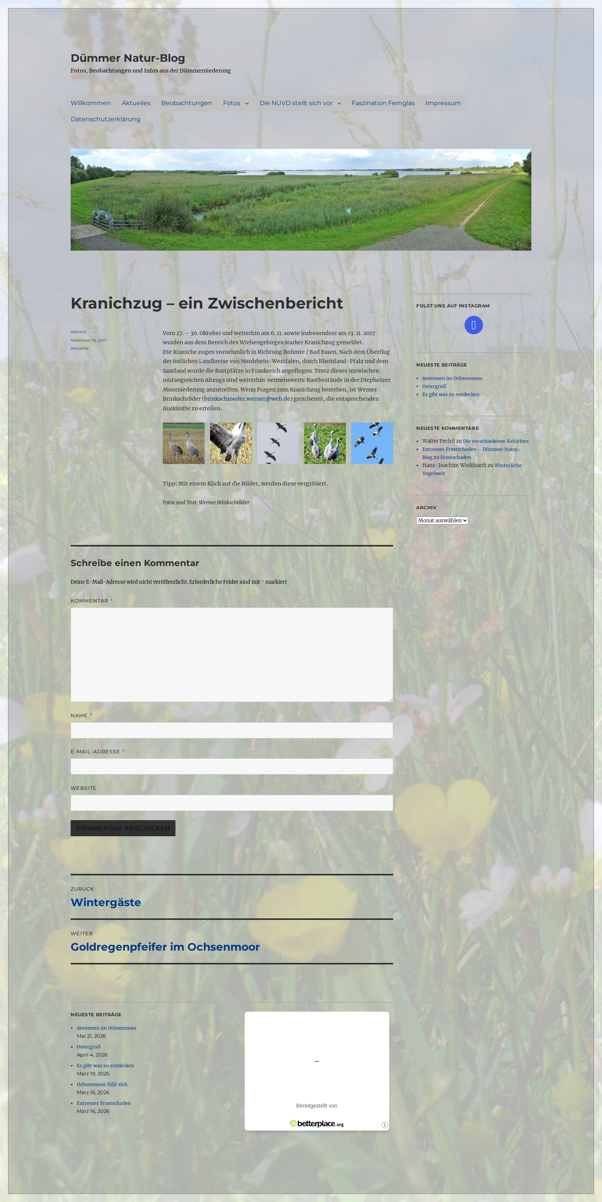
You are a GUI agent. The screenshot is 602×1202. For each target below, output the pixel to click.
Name (82, 715)
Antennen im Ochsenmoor (107, 1028)
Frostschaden (455, 457)
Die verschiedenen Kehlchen (496, 441)
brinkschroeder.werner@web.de (247, 398)
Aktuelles (136, 103)
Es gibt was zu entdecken (105, 1065)
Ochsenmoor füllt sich (102, 1084)
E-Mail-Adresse (98, 751)
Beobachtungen (186, 103)
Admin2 (78, 331)
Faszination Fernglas (383, 103)
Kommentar (92, 601)
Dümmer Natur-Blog (128, 57)
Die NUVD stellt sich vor (296, 103)
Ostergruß (89, 1047)
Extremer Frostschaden (104, 1103)
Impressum (443, 103)
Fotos (231, 103)
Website (84, 788)
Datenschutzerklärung (106, 119)
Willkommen (91, 103)
